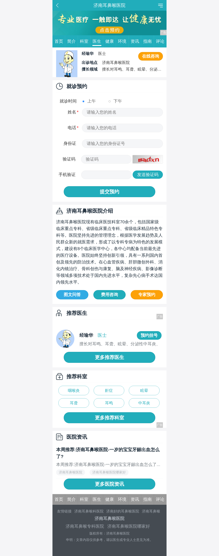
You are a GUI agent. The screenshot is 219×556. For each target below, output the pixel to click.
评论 (160, 41)
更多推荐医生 (109, 357)
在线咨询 (150, 56)
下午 (115, 101)
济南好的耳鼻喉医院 (122, 511)
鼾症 (109, 390)
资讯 (136, 41)
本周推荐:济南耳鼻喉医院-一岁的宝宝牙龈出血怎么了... (108, 464)
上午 (89, 101)
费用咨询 (109, 294)
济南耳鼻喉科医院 (89, 511)
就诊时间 (68, 101)
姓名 (72, 112)
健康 (110, 41)
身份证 (69, 143)
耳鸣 (109, 403)
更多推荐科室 (109, 417)
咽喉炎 (74, 390)
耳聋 (74, 403)
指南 (148, 41)
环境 (123, 41)
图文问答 (72, 294)
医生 (98, 41)
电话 (72, 127)
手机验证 (67, 174)
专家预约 (146, 294)
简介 (72, 41)
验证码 (69, 159)
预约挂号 (149, 335)
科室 (85, 41)
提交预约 (109, 191)
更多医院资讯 (109, 484)
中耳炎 (144, 403)
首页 (60, 41)
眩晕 (144, 390)
